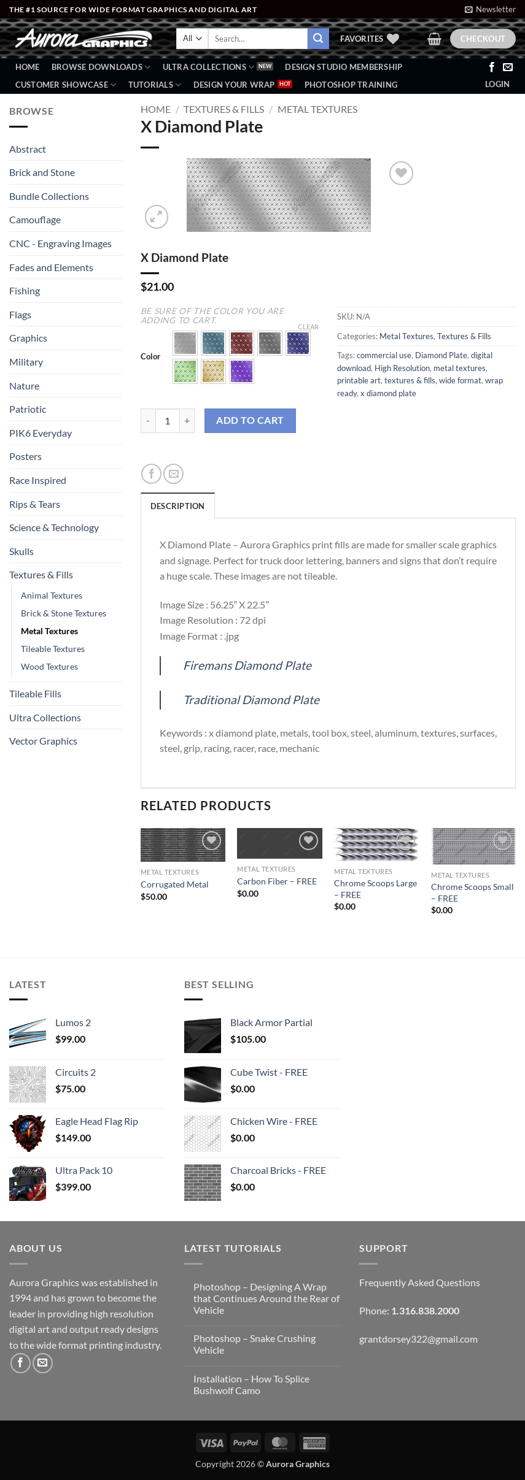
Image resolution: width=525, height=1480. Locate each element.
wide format (460, 380)
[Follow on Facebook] (492, 67)
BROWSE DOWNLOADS (101, 67)
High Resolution (402, 368)
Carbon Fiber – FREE (277, 881)
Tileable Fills (35, 693)
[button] (490, 9)
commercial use (384, 355)
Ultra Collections (209, 67)
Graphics (28, 337)
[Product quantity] (167, 420)
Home (27, 67)
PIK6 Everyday (40, 433)
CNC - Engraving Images (60, 243)
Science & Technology (54, 527)
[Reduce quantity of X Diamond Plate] (148, 420)
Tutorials (155, 85)
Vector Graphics (43, 740)
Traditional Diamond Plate (251, 699)
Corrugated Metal (175, 884)
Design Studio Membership (343, 67)
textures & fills (409, 380)
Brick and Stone (42, 172)
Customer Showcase (66, 85)
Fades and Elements (51, 267)
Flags (20, 314)
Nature (24, 385)
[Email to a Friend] (173, 474)
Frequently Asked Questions (419, 1282)
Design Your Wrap (234, 85)
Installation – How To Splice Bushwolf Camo (251, 1384)
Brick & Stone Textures (63, 613)
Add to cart (250, 420)
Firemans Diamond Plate (247, 665)
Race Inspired (37, 480)
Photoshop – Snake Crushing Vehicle (254, 1343)
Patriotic (27, 409)
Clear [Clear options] (308, 327)
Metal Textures (49, 631)
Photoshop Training (351, 85)
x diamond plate (388, 393)
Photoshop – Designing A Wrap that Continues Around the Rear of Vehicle (266, 1298)
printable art (359, 380)
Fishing (24, 290)
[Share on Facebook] (151, 474)
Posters (25, 456)
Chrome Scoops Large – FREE (375, 889)
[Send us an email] (508, 67)
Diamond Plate (441, 355)
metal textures (460, 368)
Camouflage (35, 219)
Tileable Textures (53, 648)
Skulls (21, 551)
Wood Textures (49, 666)
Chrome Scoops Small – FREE (472, 892)
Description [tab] (177, 506)
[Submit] (318, 38)
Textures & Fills (41, 574)
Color (150, 357)
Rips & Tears (34, 504)
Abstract (27, 149)
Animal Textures (51, 595)
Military (26, 361)
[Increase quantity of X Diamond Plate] (187, 420)
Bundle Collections (49, 196)
